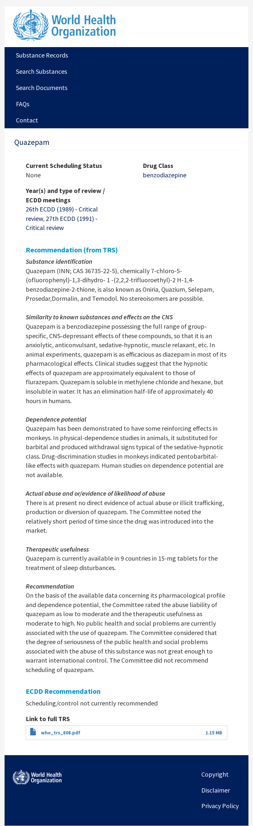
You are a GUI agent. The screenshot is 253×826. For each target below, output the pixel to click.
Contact (27, 120)
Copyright (215, 774)
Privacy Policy (220, 806)
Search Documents (41, 87)
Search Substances (41, 71)
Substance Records (42, 55)
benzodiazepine (164, 175)
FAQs (22, 104)
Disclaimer (215, 790)
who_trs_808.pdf (60, 733)
